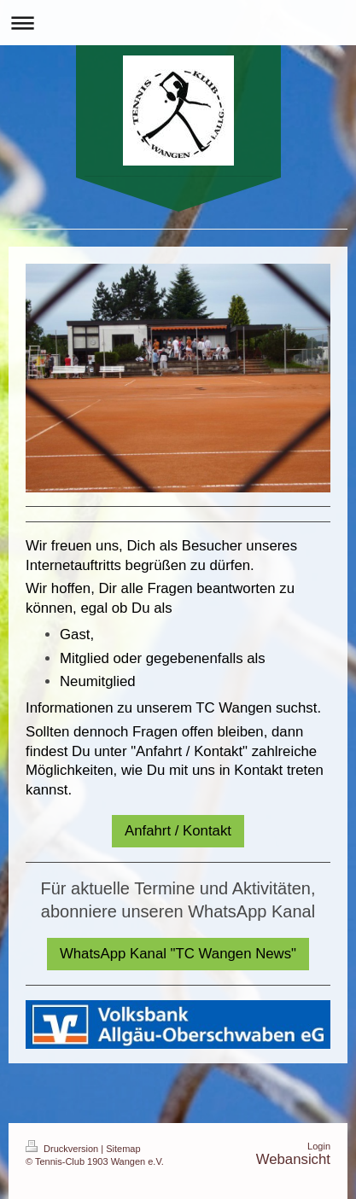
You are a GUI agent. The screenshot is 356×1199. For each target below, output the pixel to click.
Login (318, 1146)
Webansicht (293, 1159)
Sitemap (123, 1149)
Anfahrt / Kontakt (178, 831)
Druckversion (63, 1149)
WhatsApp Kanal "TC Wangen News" (178, 954)
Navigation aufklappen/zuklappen (178, 22)
